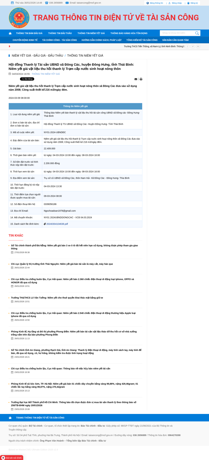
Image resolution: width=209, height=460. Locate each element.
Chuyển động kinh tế (25, 40)
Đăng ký (194, 3)
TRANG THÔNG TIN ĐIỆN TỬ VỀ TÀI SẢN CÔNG (40, 417)
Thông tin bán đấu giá (29, 33)
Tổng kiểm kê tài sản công (142, 40)
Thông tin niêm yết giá (91, 33)
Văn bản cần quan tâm (175, 40)
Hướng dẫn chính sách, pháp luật (102, 40)
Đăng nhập (177, 3)
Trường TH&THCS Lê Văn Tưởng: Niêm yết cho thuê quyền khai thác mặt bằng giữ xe (57, 297)
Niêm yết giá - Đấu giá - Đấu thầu (37, 55)
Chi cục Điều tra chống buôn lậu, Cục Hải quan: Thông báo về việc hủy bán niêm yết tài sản (60, 368)
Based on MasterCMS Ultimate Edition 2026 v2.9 (33, 449)
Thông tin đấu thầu (60, 33)
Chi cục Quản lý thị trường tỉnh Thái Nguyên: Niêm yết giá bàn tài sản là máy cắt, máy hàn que (62, 264)
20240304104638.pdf (57, 224)
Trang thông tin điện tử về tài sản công (116, 17)
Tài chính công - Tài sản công (59, 40)
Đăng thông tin (156, 3)
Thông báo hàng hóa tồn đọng (129, 33)
